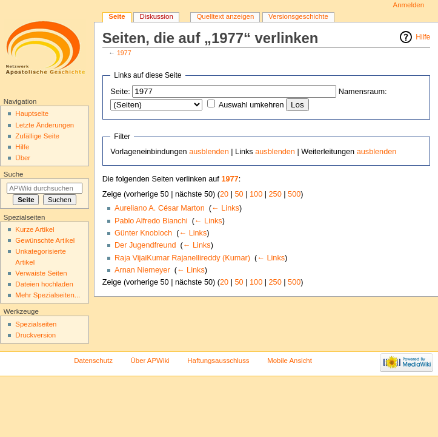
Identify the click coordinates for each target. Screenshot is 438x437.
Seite (116, 16)
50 (239, 194)
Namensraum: (363, 91)
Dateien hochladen (44, 284)
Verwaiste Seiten (41, 273)
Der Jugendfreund (145, 245)
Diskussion (156, 16)
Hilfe (423, 37)
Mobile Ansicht (289, 360)
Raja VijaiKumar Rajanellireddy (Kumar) (182, 258)
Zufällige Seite (37, 136)
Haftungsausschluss (218, 360)
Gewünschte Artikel (45, 240)
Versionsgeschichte (298, 16)
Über (22, 157)
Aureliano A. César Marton (159, 208)
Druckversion (35, 335)
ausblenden (209, 151)
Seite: (120, 91)
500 (294, 194)
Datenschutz (93, 360)
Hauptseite (31, 113)
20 (224, 194)
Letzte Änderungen (44, 125)
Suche (14, 174)
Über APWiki (150, 360)
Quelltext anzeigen (225, 16)
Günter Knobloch (143, 233)
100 (256, 194)
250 (275, 194)
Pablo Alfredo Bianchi (151, 221)
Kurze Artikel (34, 229)
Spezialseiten (35, 324)
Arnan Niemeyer (142, 270)
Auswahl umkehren (251, 105)
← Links (225, 208)
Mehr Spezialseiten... (47, 295)
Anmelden (409, 4)
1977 (124, 52)
